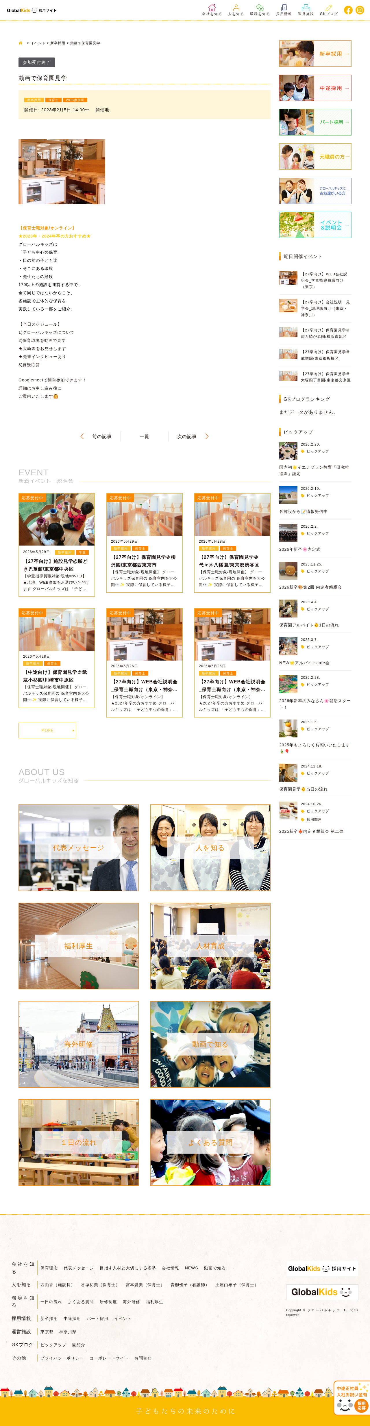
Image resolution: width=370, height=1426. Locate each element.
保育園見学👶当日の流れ (303, 789)
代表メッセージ (79, 1268)
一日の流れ (51, 1301)
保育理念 (49, 1268)
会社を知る (212, 10)
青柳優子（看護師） (190, 1284)
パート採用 (98, 1318)
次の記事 (187, 436)
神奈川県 (68, 1331)
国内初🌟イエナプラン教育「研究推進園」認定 (314, 470)
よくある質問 (81, 1301)
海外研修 (131, 1301)
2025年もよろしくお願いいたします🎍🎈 (314, 748)
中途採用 (72, 1318)
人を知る (236, 10)
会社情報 (171, 1268)
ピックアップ (318, 451)
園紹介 (78, 1344)
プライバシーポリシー (62, 1358)
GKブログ (329, 10)
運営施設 (306, 10)
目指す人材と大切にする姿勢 (128, 1268)
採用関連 (314, 819)
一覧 (144, 436)
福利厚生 (155, 1301)
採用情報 (284, 10)
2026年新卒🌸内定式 (300, 549)
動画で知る (215, 1268)
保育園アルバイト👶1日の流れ (309, 625)
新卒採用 (49, 1318)
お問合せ (143, 1358)
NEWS (192, 1268)
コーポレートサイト (109, 1358)
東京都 (46, 1331)
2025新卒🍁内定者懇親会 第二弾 (311, 831)
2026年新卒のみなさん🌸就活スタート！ (315, 703)
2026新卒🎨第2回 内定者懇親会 (310, 587)
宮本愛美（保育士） (145, 1284)
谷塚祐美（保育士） (100, 1284)
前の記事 (102, 436)
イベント (123, 1318)
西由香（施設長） (57, 1284)
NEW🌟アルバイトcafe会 (304, 663)
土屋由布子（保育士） (237, 1284)
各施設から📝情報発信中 (303, 511)
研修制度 (108, 1301)
